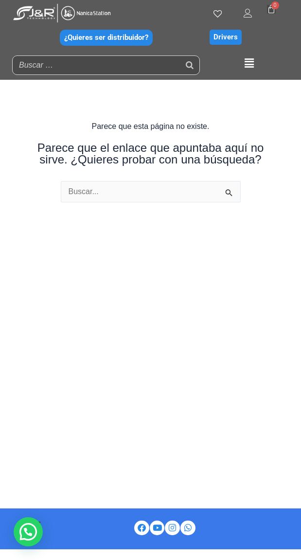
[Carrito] (271, 9)
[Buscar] (189, 65)
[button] (249, 63)
